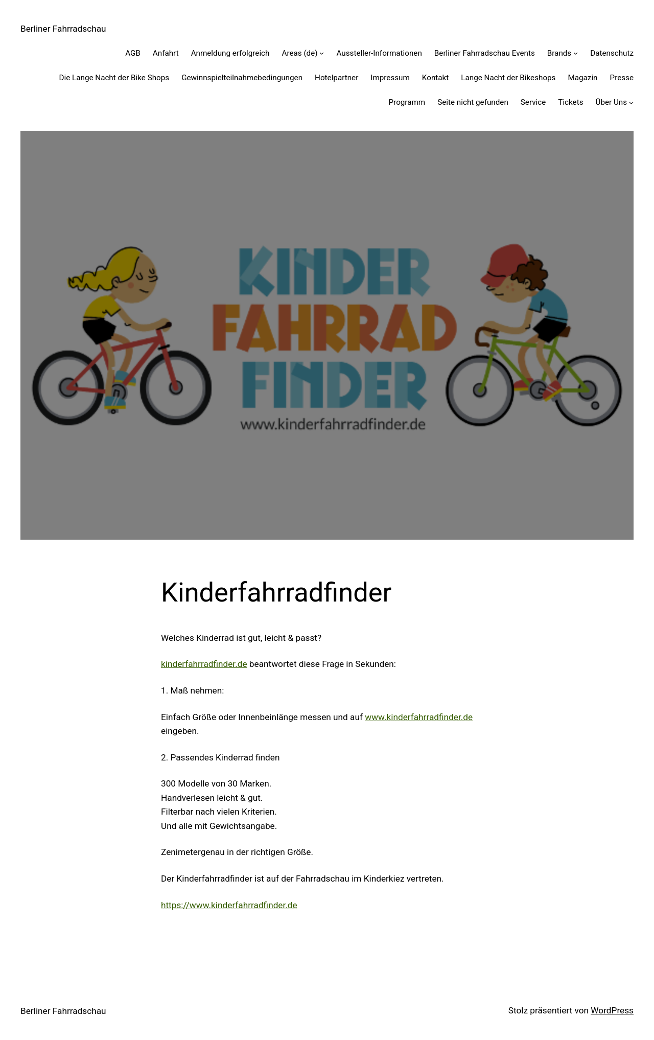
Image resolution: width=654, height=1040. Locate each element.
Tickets (570, 102)
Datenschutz (612, 53)
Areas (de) (299, 53)
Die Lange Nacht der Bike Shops (114, 77)
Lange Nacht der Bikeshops (508, 77)
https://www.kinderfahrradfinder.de (229, 905)
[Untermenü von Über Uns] (631, 102)
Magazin (582, 77)
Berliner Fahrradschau (63, 29)
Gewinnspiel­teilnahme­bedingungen (241, 77)
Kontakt (435, 77)
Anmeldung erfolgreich (230, 53)
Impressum (390, 77)
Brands (559, 53)
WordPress (612, 1010)
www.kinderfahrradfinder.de (419, 717)
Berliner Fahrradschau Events (484, 53)
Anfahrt (166, 53)
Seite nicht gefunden (472, 102)
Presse (622, 77)
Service (533, 102)
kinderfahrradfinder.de (204, 664)
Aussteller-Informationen (379, 53)
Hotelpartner (336, 77)
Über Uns (611, 102)
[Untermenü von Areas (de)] (321, 53)
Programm (407, 102)
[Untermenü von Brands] (575, 53)
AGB (133, 53)
